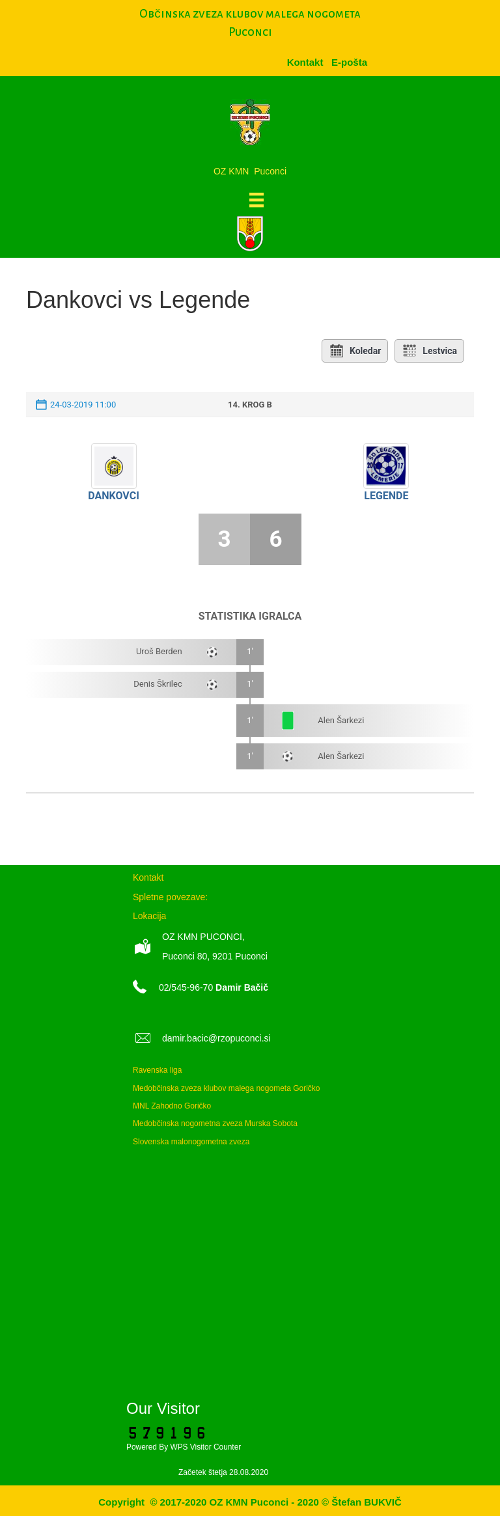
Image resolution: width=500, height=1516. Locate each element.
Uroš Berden (159, 651)
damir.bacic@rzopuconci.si (216, 1038)
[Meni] (256, 199)
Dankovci (113, 495)
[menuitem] (349, 62)
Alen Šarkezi (341, 720)
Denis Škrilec (157, 684)
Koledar (355, 351)
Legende (386, 495)
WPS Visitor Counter (205, 1447)
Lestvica (429, 351)
